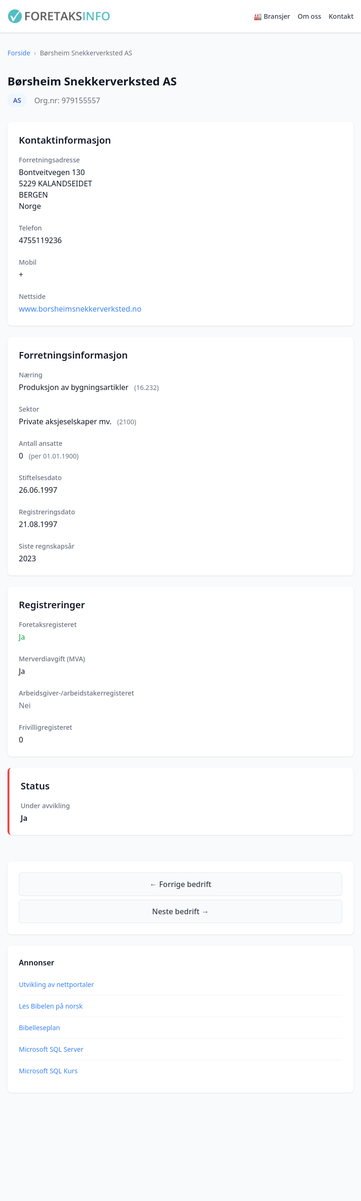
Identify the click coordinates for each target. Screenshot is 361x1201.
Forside (19, 52)
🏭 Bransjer (272, 16)
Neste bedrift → (180, 911)
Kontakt (341, 16)
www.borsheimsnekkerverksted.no (80, 309)
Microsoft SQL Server (51, 1049)
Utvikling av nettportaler (56, 984)
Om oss (309, 16)
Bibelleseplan (39, 1027)
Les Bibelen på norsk (51, 1006)
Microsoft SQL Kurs (48, 1070)
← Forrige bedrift (180, 884)
